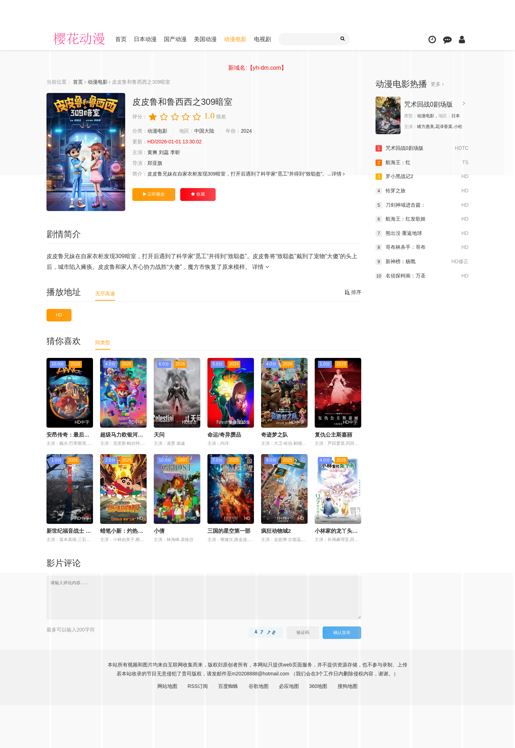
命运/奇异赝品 (224, 435)
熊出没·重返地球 (422, 233)
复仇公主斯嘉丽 (333, 435)
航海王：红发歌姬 (422, 219)
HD (59, 315)
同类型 (102, 342)
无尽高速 (105, 293)
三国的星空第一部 (228, 531)
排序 (353, 292)
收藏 (198, 194)
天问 (159, 435)
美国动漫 (205, 39)
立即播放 (154, 194)
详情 (260, 267)
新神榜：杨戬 (422, 261)
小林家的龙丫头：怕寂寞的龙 (349, 531)
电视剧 (262, 39)
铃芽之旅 (422, 191)
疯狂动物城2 (276, 531)
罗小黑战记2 (422, 176)
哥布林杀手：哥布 (422, 247)
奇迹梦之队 (274, 435)
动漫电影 (235, 39)
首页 (121, 39)
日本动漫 (145, 39)
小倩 (159, 531)
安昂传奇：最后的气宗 (73, 435)
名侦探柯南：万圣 (422, 275)
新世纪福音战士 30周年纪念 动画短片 (91, 531)
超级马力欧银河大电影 (127, 435)
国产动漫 (175, 39)
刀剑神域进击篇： (422, 204)
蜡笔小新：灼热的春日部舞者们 (137, 531)
